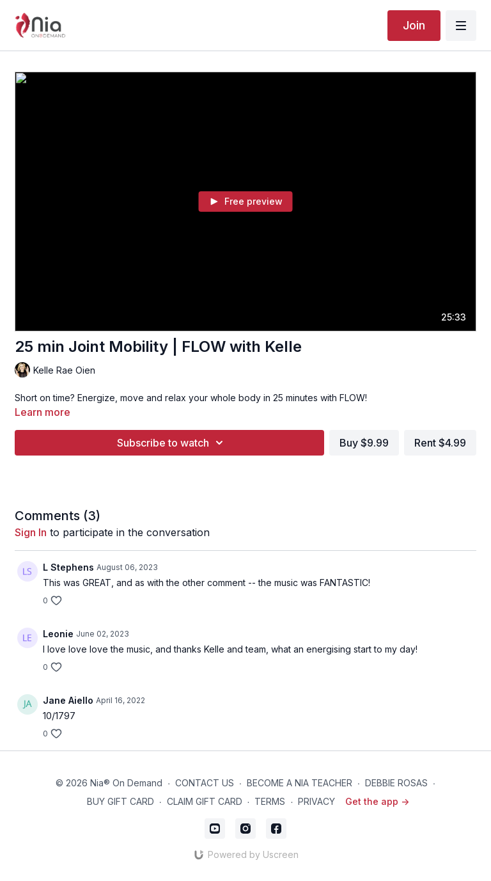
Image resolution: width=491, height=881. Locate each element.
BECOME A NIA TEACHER (299, 782)
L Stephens (68, 567)
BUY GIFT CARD (120, 801)
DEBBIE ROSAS (396, 782)
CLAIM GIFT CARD (204, 801)
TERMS (269, 801)
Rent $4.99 (440, 442)
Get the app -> (377, 801)
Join (414, 25)
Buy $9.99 (364, 442)
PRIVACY (316, 801)
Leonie (58, 633)
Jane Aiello (68, 700)
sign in (31, 532)
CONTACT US (204, 782)
